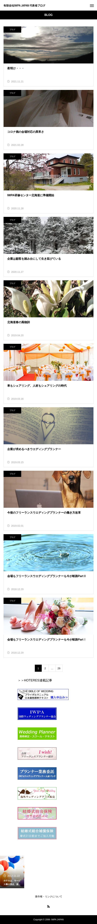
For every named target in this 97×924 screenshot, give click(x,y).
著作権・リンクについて (48, 896)
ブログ (12, 29)
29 (59, 668)
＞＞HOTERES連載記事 (35, 680)
